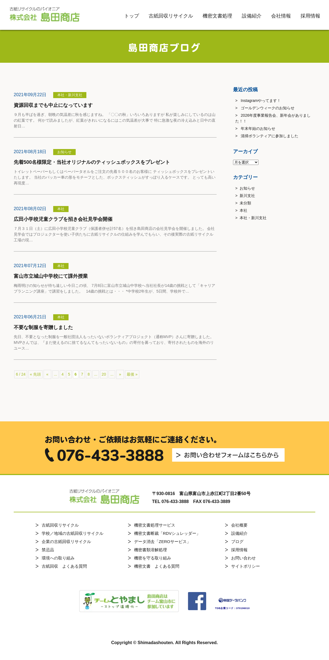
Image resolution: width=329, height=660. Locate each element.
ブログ (237, 541)
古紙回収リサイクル (171, 16)
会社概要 (239, 525)
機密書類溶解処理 (150, 549)
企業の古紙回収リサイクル (66, 541)
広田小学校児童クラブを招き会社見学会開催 (63, 219)
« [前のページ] (47, 374)
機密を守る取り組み (152, 558)
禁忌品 (48, 549)
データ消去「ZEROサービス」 (162, 541)
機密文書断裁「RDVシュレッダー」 (167, 533)
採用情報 (310, 16)
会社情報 (281, 16)
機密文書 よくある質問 (156, 566)
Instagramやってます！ (261, 100)
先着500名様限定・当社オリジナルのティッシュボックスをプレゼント (92, 162)
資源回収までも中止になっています (53, 105)
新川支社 (247, 195)
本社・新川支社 (253, 218)
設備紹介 (252, 16)
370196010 (243, 608)
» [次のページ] (120, 374)
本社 (243, 210)
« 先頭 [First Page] (35, 374)
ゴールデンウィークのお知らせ (267, 108)
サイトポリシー (245, 566)
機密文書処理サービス (154, 525)
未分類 (245, 203)
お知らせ (247, 188)
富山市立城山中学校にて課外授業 (51, 276)
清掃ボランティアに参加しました (269, 136)
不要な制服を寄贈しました (43, 327)
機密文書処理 (217, 16)
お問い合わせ (243, 558)
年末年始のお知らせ (258, 128)
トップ (131, 16)
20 (104, 374)
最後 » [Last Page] (132, 374)
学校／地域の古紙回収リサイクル (72, 533)
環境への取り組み (58, 558)
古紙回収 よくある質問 (64, 566)
